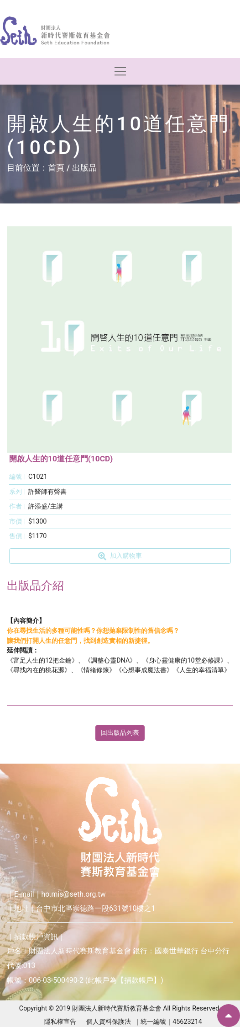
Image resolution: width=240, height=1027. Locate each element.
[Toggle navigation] (120, 71)
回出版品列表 (120, 733)
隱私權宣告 (60, 1022)
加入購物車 (119, 556)
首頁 (56, 167)
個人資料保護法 (108, 1022)
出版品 (84, 167)
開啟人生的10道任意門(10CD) (61, 458)
